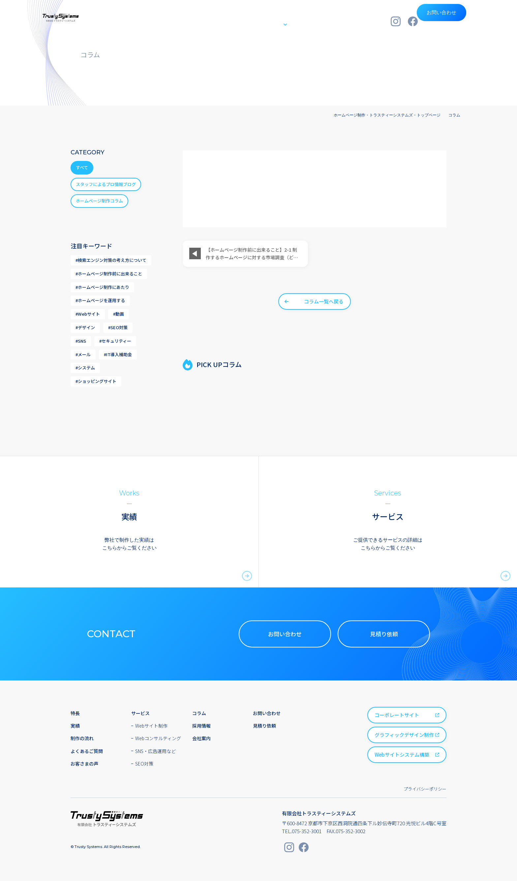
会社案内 (366, 20)
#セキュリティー (115, 341)
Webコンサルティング (158, 738)
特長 (213, 20)
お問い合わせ (451, 21)
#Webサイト (88, 314)
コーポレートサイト (397, 714)
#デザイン (85, 327)
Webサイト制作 (151, 725)
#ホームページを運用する (100, 300)
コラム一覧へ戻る (324, 301)
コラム (454, 115)
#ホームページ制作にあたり (102, 287)
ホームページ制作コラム (99, 201)
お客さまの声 (84, 763)
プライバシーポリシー (425, 789)
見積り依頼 (384, 634)
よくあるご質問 (87, 751)
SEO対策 (144, 763)
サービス (261, 20)
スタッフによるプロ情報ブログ (106, 184)
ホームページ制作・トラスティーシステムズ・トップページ (387, 115)
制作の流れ (300, 20)
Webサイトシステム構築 (402, 754)
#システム (85, 367)
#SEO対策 (118, 327)
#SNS (81, 341)
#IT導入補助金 (118, 354)
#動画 (118, 314)
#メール (83, 354)
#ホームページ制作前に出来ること (109, 273)
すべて (82, 167)
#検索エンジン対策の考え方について (111, 260)
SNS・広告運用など (155, 751)
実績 (234, 20)
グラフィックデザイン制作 (404, 734)
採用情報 (334, 20)
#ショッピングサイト (96, 381)
